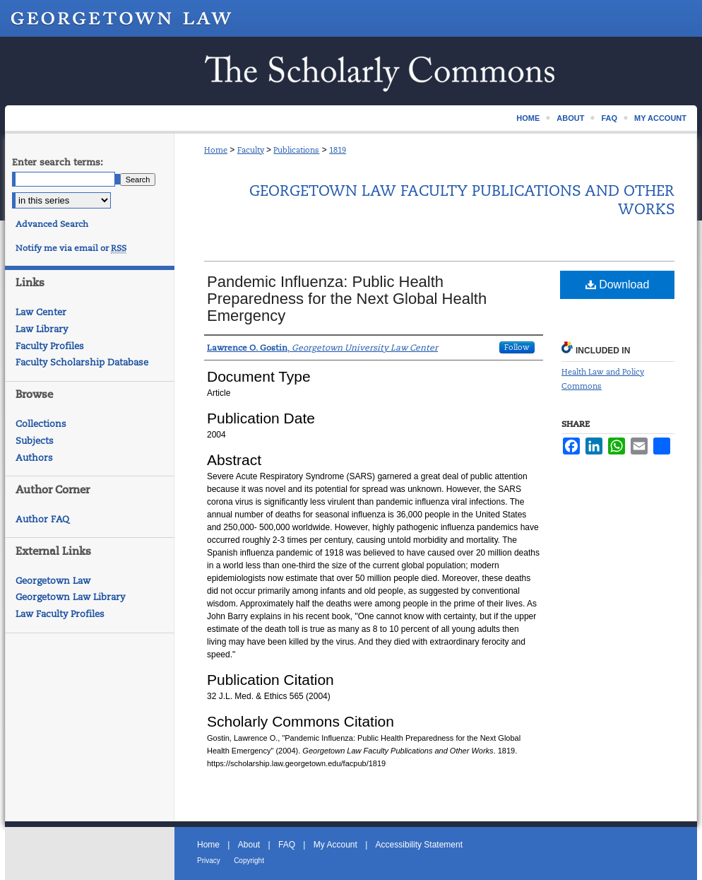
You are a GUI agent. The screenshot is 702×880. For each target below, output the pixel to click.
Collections (41, 423)
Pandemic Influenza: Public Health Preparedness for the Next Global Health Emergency (347, 298)
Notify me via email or (71, 248)
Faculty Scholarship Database (82, 362)
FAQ (286, 845)
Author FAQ (42, 519)
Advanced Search (52, 224)
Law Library (42, 329)
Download (617, 284)
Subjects (35, 440)
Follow (517, 347)
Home (215, 150)
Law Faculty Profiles (60, 614)
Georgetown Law (53, 580)
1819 (337, 150)
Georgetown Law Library (70, 597)
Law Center (41, 312)
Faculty (250, 150)
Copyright (249, 860)
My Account (335, 845)
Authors (34, 457)
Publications (296, 150)
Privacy (208, 860)
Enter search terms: (57, 162)
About (249, 845)
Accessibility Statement (419, 845)
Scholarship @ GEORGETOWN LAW (351, 71)
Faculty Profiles (50, 346)
